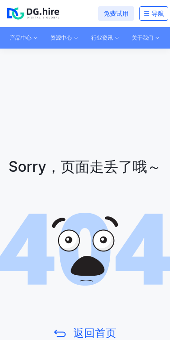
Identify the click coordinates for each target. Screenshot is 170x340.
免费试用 (116, 13)
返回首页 (94, 333)
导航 (153, 13)
